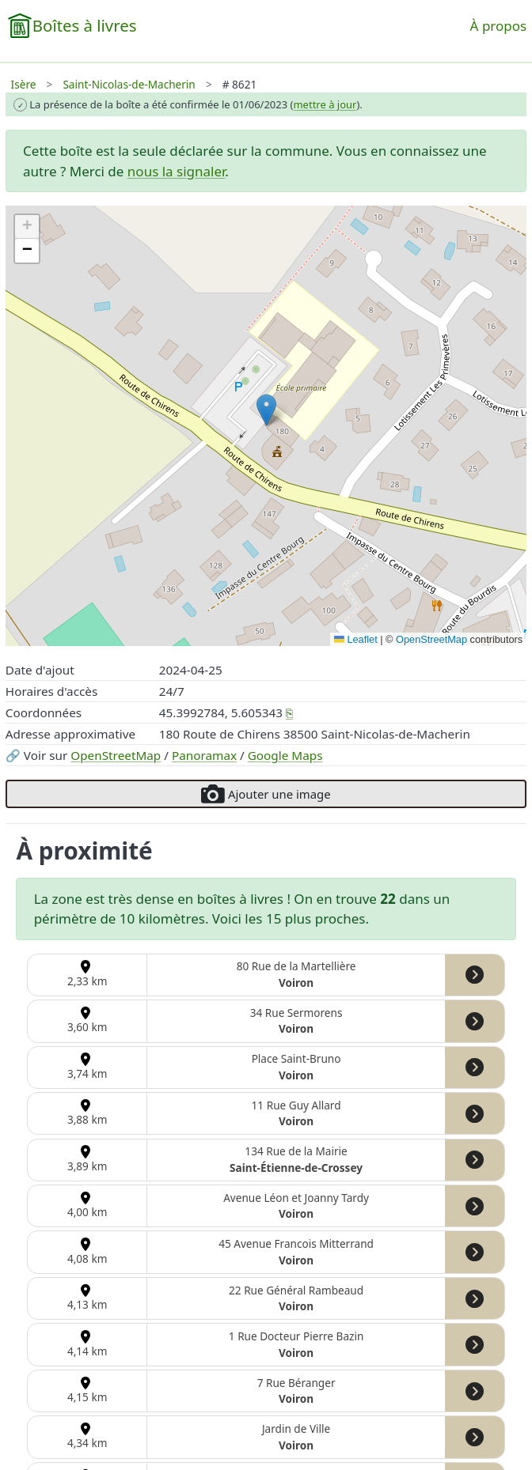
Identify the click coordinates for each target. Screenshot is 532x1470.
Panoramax (204, 755)
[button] (266, 410)
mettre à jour (324, 104)
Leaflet (356, 639)
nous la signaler (176, 171)
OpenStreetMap (115, 755)
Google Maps (285, 755)
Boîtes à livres (84, 25)
